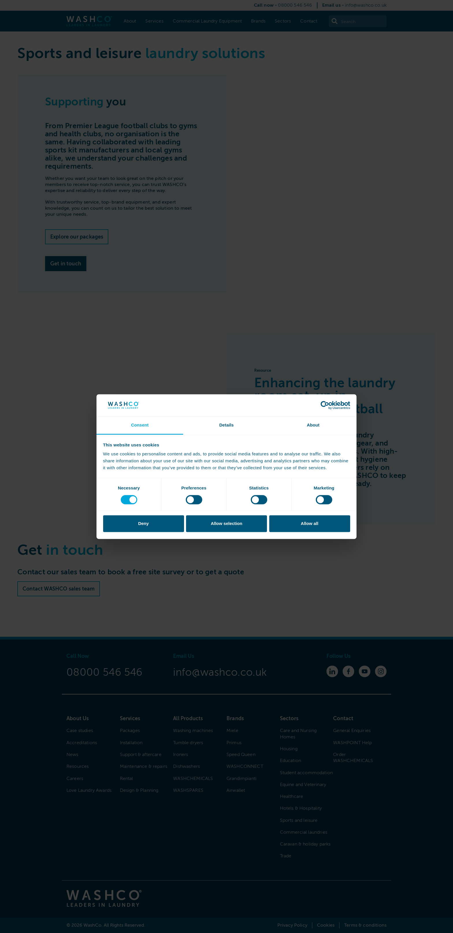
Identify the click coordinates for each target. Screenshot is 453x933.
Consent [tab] (139, 425)
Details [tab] (226, 425)
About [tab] (313, 425)
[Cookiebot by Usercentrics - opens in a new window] (325, 405)
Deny (143, 523)
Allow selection (226, 523)
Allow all (309, 523)
